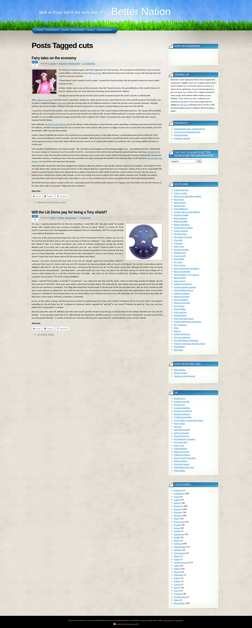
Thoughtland (179, 346)
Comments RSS (133, 624)
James (53, 63)
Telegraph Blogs (180, 461)
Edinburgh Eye (180, 252)
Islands (177, 556)
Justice (177, 559)
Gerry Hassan (179, 265)
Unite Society (179, 470)
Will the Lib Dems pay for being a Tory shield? (69, 212)
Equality (177, 525)
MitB (37, 224)
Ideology (177, 550)
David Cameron (55, 202)
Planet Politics (180, 309)
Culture (177, 500)
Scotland (51, 334)
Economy (63, 63)
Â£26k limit (153, 152)
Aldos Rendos (179, 370)
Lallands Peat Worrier (183, 284)
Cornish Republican (182, 408)
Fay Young (178, 262)
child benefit (41, 202)
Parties (61, 217)
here (185, 92)
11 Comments (88, 63)
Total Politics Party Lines (184, 467)
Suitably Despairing (182, 334)
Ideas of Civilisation (182, 271)
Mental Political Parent (183, 290)
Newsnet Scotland (181, 296)
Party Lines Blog (180, 442)
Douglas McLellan (181, 249)
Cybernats (178, 243)
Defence (177, 503)
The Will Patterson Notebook (186, 340)
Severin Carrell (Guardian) (185, 458)
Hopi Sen (178, 426)
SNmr (176, 328)
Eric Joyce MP (180, 256)
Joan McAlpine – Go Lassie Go (186, 274)
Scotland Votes (180, 315)
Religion (177, 581)
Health (177, 537)
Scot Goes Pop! (180, 312)
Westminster (74, 63)
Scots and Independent (184, 318)
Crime (176, 496)
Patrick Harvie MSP (182, 303)
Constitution (179, 493)
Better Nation (141, 11)
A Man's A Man (180, 193)
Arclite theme (168, 620)
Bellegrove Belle (181, 221)
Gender (177, 531)
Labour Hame (179, 281)
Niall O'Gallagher (181, 299)
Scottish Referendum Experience (187, 321)
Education (178, 512)
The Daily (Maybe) (181, 464)
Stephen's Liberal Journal (184, 376)
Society (177, 587)
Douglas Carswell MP (183, 411)
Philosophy (178, 575)
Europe (177, 528)
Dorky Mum (179, 246)
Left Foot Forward (181, 433)
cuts (48, 202)
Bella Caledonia (180, 218)
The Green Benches (182, 337)
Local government (181, 562)
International (179, 553)
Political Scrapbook (182, 455)
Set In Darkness (180, 325)
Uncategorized (180, 597)
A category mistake (182, 138)
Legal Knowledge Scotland (185, 287)
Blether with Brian (181, 224)
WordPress (179, 620)
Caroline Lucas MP (181, 401)
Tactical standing (181, 135)
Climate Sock (179, 404)
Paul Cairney (179, 306)
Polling (177, 578)
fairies (64, 202)
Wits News (178, 350)
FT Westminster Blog (182, 417)
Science (177, 584)
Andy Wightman (181, 209)
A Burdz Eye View (181, 190)
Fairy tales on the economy (54, 58)
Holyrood (178, 543)
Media (177, 565)
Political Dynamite (181, 451)
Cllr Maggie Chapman (183, 237)
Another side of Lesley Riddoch (187, 212)
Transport (178, 593)
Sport (176, 590)
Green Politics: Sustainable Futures (188, 420)
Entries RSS (121, 624)
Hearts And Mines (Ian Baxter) (186, 268)
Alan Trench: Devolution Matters (187, 196)
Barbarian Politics (181, 215)
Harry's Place (179, 423)
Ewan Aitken (179, 259)
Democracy (179, 506)
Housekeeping (180, 547)
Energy (177, 518)
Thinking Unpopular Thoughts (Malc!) (190, 343)
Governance (179, 534)
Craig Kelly (178, 240)
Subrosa (177, 331)
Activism (177, 490)
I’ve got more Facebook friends (187, 132)
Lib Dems (44, 334)
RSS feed (184, 104)
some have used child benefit (57, 124)
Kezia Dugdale (180, 277)
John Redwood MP (182, 429)
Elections (178, 515)
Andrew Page (179, 206)
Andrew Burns (180, 202)
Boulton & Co (179, 398)
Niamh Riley (96, 73)
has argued (62, 103)
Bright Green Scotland (183, 227)
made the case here (44, 100)
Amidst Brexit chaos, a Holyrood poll (189, 129)
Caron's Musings (181, 231)
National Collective (182, 293)
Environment (179, 522)
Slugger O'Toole (180, 373)
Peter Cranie (179, 445)
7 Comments (85, 217)
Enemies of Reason (182, 414)
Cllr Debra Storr (180, 234)
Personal (177, 572)
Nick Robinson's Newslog (184, 439)
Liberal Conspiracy (181, 436)
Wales (176, 600)
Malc (52, 217)
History (177, 540)
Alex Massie (179, 199)
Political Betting (180, 448)
